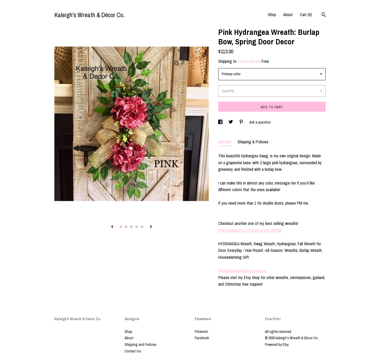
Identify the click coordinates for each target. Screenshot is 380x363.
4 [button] (136, 226)
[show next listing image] (151, 227)
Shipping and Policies (140, 344)
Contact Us (133, 351)
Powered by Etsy (277, 344)
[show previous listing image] (112, 227)
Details (225, 142)
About (288, 14)
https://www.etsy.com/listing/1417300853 (250, 230)
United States (249, 61)
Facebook (202, 338)
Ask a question (260, 122)
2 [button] (126, 226)
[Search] (324, 15)
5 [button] (142, 226)
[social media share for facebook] (220, 122)
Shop (272, 14)
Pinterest (201, 331)
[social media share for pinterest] (241, 122)
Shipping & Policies (253, 142)
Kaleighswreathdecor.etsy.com (242, 271)
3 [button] (131, 226)
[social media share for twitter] (231, 122)
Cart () (306, 14)
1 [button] (121, 226)
